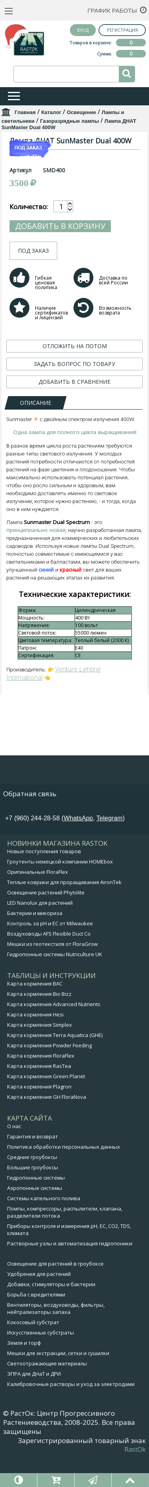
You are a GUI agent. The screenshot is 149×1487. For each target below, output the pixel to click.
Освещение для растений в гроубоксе (55, 1296)
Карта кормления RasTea (39, 1099)
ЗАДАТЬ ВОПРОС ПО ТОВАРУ (74, 486)
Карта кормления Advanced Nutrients (54, 1037)
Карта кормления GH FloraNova (46, 1130)
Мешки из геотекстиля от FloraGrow (52, 977)
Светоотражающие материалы (47, 1396)
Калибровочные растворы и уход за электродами (71, 1417)
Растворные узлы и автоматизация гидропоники (69, 1276)
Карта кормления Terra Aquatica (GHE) (55, 1068)
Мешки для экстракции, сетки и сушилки (58, 1386)
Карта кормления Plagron (39, 1119)
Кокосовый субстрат (33, 1355)
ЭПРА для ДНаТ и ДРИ (34, 1407)
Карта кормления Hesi (35, 1047)
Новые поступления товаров (44, 884)
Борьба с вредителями (36, 1327)
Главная (25, 112)
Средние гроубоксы (32, 1190)
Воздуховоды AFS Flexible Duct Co (49, 966)
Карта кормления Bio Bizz (39, 1027)
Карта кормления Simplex (39, 1058)
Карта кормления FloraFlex (40, 1088)
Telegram (110, 851)
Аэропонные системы (34, 1221)
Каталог (51, 112)
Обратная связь (29, 826)
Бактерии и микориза (34, 946)
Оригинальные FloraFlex (37, 905)
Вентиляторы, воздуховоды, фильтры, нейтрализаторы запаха (55, 1341)
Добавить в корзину (60, 348)
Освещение (81, 112)
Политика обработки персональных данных (63, 1180)
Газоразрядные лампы (69, 121)
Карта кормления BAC (34, 1016)
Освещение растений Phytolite (46, 925)
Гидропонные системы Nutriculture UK (54, 987)
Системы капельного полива (43, 1231)
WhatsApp (78, 851)
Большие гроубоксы (32, 1200)
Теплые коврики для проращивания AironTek (64, 915)
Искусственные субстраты (40, 1365)
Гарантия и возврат (32, 1169)
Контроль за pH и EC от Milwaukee (50, 956)
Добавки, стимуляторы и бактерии (51, 1317)
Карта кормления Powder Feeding (49, 1078)
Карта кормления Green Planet (46, 1109)
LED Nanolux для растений (40, 936)
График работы (112, 10)
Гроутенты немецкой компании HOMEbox (60, 894)
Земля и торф (24, 1376)
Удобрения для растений (39, 1307)
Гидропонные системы (36, 1210)
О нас (14, 1159)
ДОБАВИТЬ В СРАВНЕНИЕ (74, 504)
